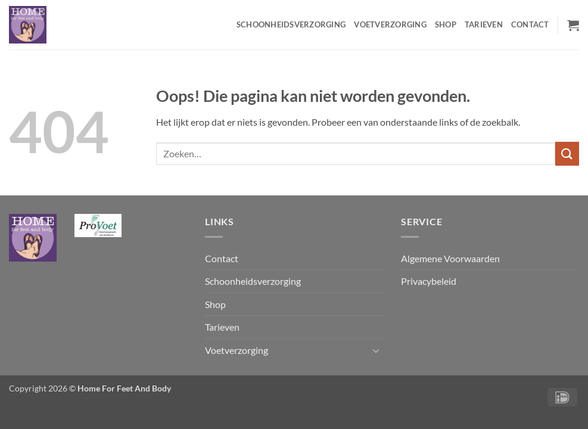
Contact (530, 24)
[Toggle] (376, 350)
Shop (445, 24)
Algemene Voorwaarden (450, 258)
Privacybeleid (428, 281)
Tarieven (484, 24)
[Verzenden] (567, 153)
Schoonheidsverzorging (291, 24)
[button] (573, 25)
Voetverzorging (390, 24)
